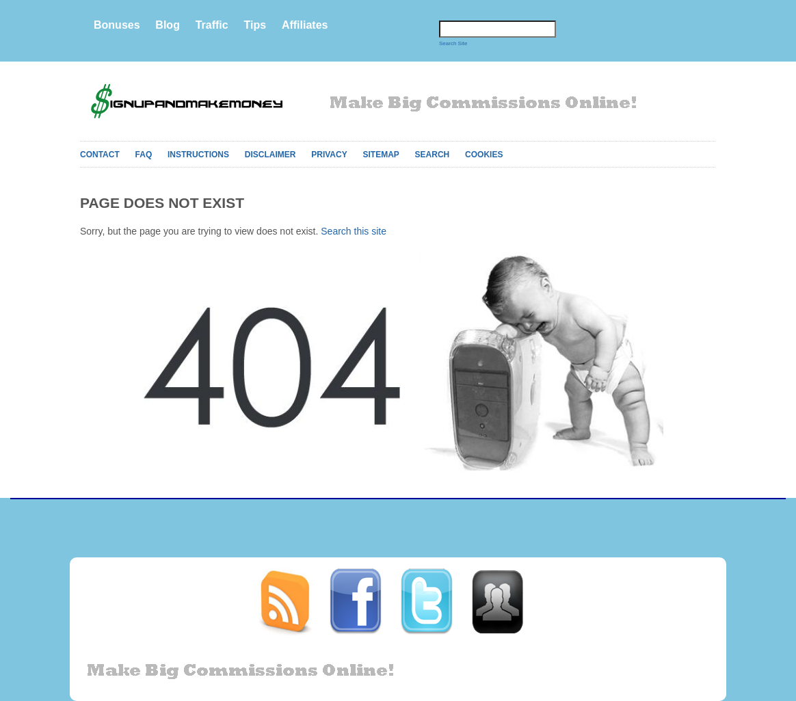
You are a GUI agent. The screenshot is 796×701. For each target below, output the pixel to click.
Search (432, 154)
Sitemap (380, 154)
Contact (100, 154)
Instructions (198, 154)
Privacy (329, 154)
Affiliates (305, 25)
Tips (254, 25)
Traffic (212, 25)
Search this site (353, 231)
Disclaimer (270, 154)
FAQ (143, 154)
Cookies (484, 154)
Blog (167, 25)
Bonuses (117, 25)
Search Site (453, 43)
